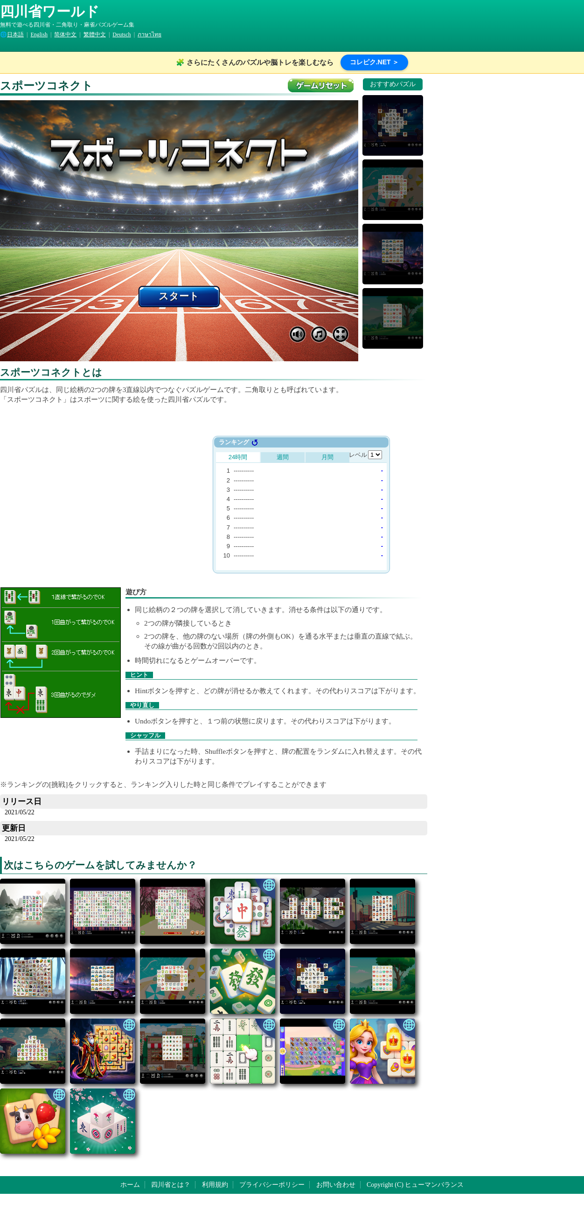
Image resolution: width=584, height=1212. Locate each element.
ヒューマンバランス (434, 1184)
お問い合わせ (335, 1184)
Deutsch (121, 34)
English (39, 34)
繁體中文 (94, 34)
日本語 (15, 34)
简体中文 (65, 34)
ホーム (130, 1184)
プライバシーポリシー (272, 1184)
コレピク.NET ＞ (374, 62)
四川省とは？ (170, 1184)
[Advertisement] (115, 501)
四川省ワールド (49, 11)
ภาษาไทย (149, 34)
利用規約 (215, 1184)
